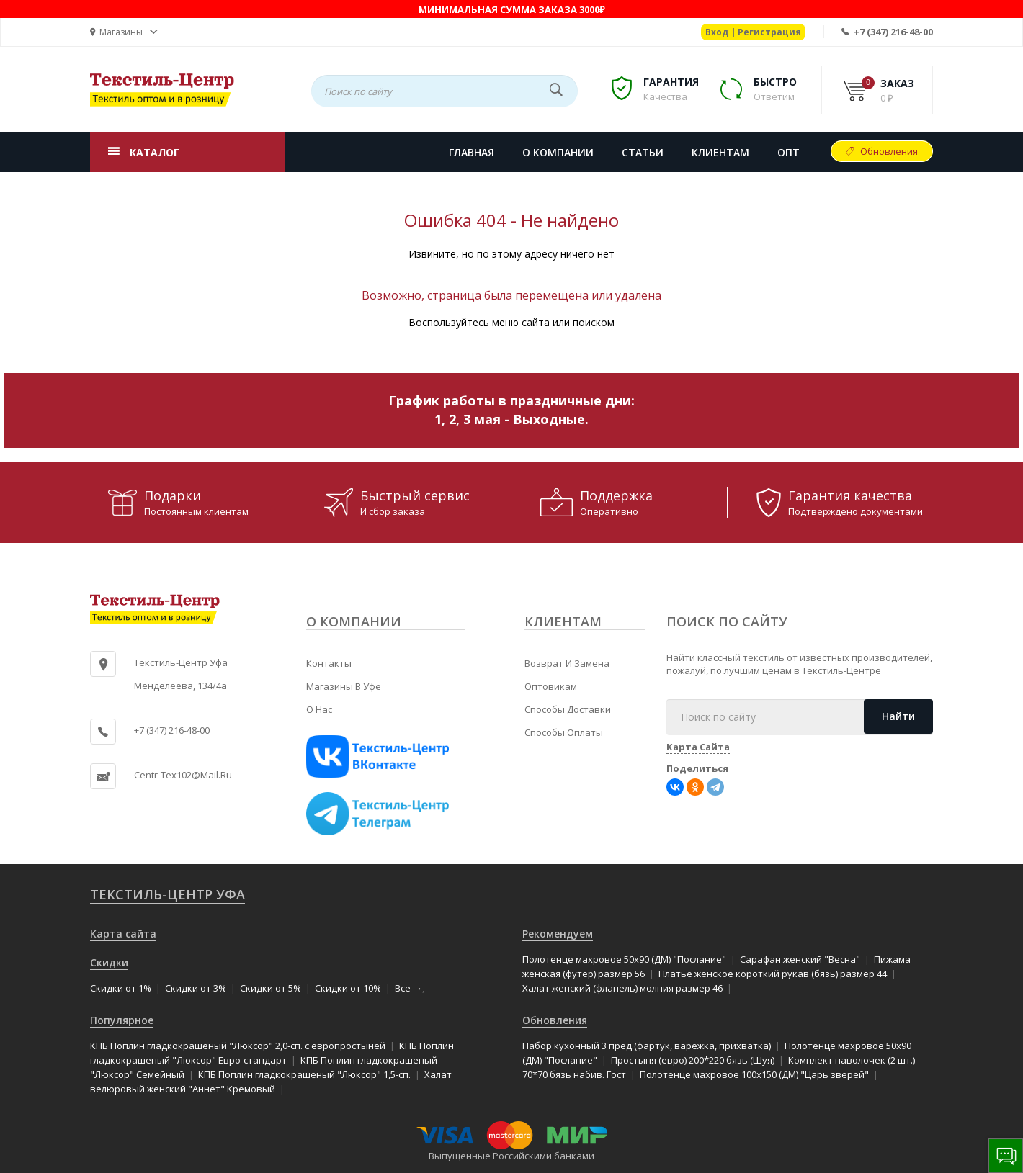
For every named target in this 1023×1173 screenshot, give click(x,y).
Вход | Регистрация (753, 32)
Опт (788, 152)
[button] (124, 32)
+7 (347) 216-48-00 (893, 31)
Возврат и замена (566, 663)
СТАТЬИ (643, 152)
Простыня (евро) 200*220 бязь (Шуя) (692, 1059)
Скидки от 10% (348, 987)
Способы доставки (567, 709)
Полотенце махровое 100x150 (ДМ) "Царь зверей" (754, 1074)
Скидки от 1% (120, 987)
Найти (898, 716)
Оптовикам (550, 686)
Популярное (121, 1020)
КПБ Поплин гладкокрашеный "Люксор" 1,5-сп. (304, 1074)
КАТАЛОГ (154, 152)
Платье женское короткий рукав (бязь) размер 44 (772, 973)
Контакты (329, 663)
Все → (408, 987)
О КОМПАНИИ (558, 152)
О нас (319, 709)
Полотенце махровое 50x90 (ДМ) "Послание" (624, 959)
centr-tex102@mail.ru (183, 774)
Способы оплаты (563, 732)
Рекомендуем (557, 933)
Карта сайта (123, 933)
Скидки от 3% (195, 987)
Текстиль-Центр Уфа (167, 894)
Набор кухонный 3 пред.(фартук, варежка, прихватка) (646, 1045)
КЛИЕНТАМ (720, 152)
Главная (471, 152)
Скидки (109, 962)
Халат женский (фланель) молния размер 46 (622, 987)
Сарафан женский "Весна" (800, 959)
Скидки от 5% (270, 987)
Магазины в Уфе (343, 686)
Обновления (889, 151)
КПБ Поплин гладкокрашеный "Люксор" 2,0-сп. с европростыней (237, 1045)
